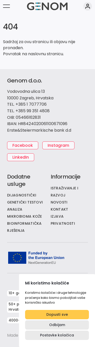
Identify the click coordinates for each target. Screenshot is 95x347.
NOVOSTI (59, 202)
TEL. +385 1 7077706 (27, 104)
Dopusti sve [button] (57, 314)
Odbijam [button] (57, 324)
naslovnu (37, 54)
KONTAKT (59, 209)
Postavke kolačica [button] (57, 335)
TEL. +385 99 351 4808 (28, 111)
